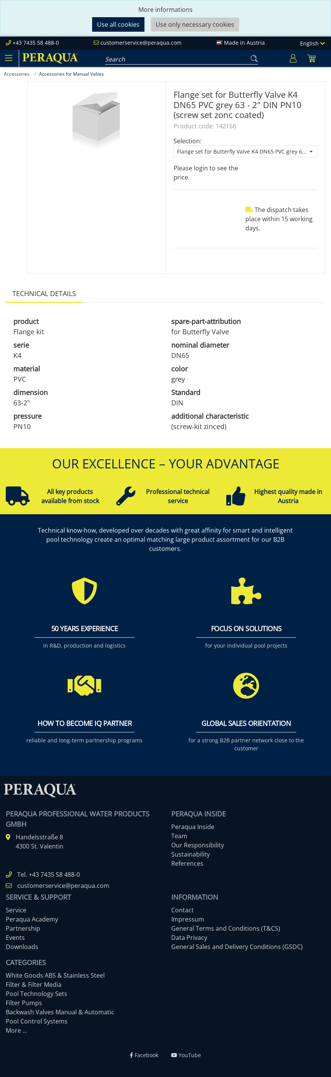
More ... (16, 1030)
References (187, 863)
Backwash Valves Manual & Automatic (60, 1012)
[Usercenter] (293, 58)
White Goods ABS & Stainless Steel (55, 975)
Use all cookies (118, 24)
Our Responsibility (197, 845)
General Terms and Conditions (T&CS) (225, 928)
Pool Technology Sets (36, 994)
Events (15, 937)
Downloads (22, 947)
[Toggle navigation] (8, 58)
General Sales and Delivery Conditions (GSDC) (237, 947)
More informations (165, 9)
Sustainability (190, 854)
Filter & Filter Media (34, 984)
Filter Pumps (24, 1003)
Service (16, 910)
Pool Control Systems (37, 1021)
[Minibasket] (311, 58)
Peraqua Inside (192, 827)
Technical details (44, 293)
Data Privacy (189, 937)
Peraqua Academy (32, 919)
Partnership (23, 928)
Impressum (187, 919)
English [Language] (312, 43)
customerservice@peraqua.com (141, 42)
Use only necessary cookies (195, 24)
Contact (182, 910)
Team (179, 836)
